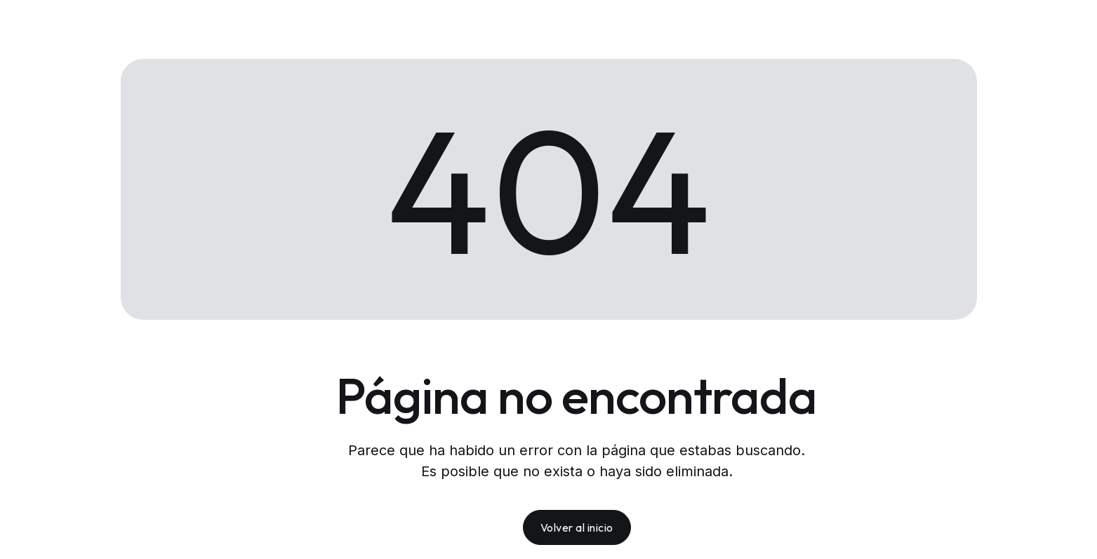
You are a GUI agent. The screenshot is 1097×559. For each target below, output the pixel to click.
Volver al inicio (576, 527)
